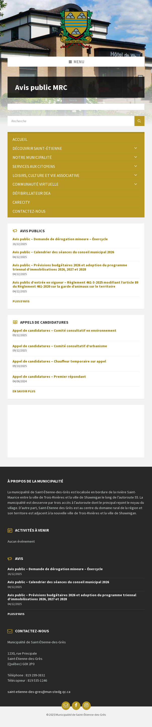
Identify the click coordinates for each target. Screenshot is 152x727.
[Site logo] (76, 46)
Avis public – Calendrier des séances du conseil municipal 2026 (63, 252)
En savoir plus (24, 391)
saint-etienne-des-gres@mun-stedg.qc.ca (39, 691)
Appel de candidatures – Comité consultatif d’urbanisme (60, 346)
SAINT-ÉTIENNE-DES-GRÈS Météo (76, 428)
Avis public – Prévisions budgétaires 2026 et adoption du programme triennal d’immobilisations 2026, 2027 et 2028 (70, 267)
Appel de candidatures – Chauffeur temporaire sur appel (59, 361)
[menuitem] (76, 139)
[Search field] (70, 121)
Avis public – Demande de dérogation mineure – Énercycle (60, 239)
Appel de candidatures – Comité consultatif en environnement (64, 330)
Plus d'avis (21, 301)
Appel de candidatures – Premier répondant (49, 376)
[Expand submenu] (135, 148)
